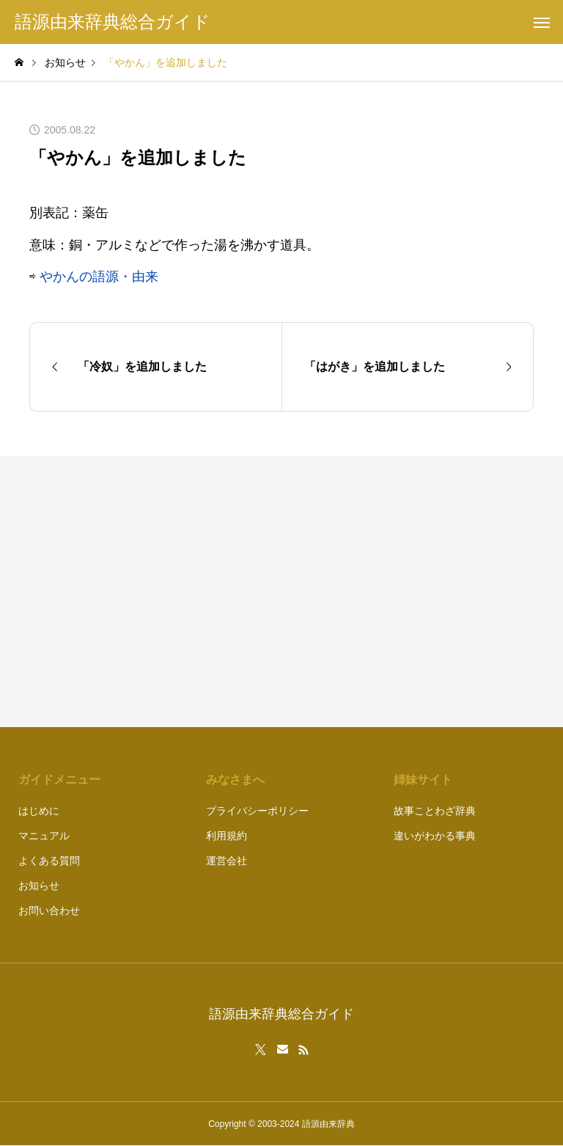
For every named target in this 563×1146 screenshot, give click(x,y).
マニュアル (44, 836)
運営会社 (226, 860)
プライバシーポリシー (257, 811)
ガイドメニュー (59, 779)
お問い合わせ (49, 910)
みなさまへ (235, 779)
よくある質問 (49, 860)
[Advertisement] (415, 591)
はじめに (38, 811)
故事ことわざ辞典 (435, 811)
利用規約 (226, 836)
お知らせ (38, 885)
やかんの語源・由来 (99, 276)
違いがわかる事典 (435, 836)
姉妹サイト (423, 779)
